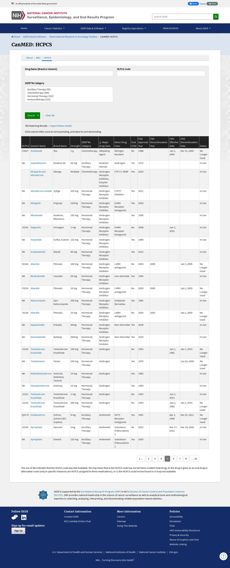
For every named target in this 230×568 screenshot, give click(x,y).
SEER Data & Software (34, 36)
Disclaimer (175, 521)
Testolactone (38, 361)
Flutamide (36, 239)
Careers (121, 516)
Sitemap (121, 521)
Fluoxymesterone (40, 385)
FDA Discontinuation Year (158, 142)
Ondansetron (38, 414)
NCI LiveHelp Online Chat (77, 521)
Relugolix (36, 203)
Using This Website (127, 525)
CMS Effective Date (173, 142)
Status (203, 145)
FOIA (172, 525)
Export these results (61, 125)
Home (24, 28)
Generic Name (38, 145)
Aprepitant (36, 427)
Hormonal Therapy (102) (69, 96)
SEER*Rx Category (34, 83)
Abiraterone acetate (41, 190)
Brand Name (60, 145)
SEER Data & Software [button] (92, 28)
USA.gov (173, 552)
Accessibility (176, 516)
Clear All (50, 115)
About (29, 57)
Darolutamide (38, 336)
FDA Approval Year (143, 142)
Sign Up (18, 530)
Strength (75, 145)
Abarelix (35, 263)
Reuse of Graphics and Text (184, 539)
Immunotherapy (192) (69, 99)
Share (194, 3)
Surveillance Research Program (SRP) (101, 491)
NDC (38, 57)
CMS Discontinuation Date (189, 142)
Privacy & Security (179, 535)
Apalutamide (37, 324)
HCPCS (47, 57)
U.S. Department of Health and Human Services (77, 552)
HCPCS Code (123, 69)
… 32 (194, 458)
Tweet (202, 3)
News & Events (170, 28)
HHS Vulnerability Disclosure (185, 530)
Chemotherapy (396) (69, 92)
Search (31, 115)
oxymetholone (38, 163)
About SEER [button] (202, 28)
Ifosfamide (36, 150)
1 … (141, 458)
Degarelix (36, 227)
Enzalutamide (38, 251)
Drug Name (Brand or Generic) (41, 69)
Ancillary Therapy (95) (69, 89)
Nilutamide (36, 215)
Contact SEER (71, 516)
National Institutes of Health (121, 552)
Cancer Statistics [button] (53, 28)
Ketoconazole (38, 300)
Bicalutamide (38, 276)
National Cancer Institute (152, 552)
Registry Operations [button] (133, 28)
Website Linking (178, 544)
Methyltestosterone (41, 373)
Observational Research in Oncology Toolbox (73, 36)
